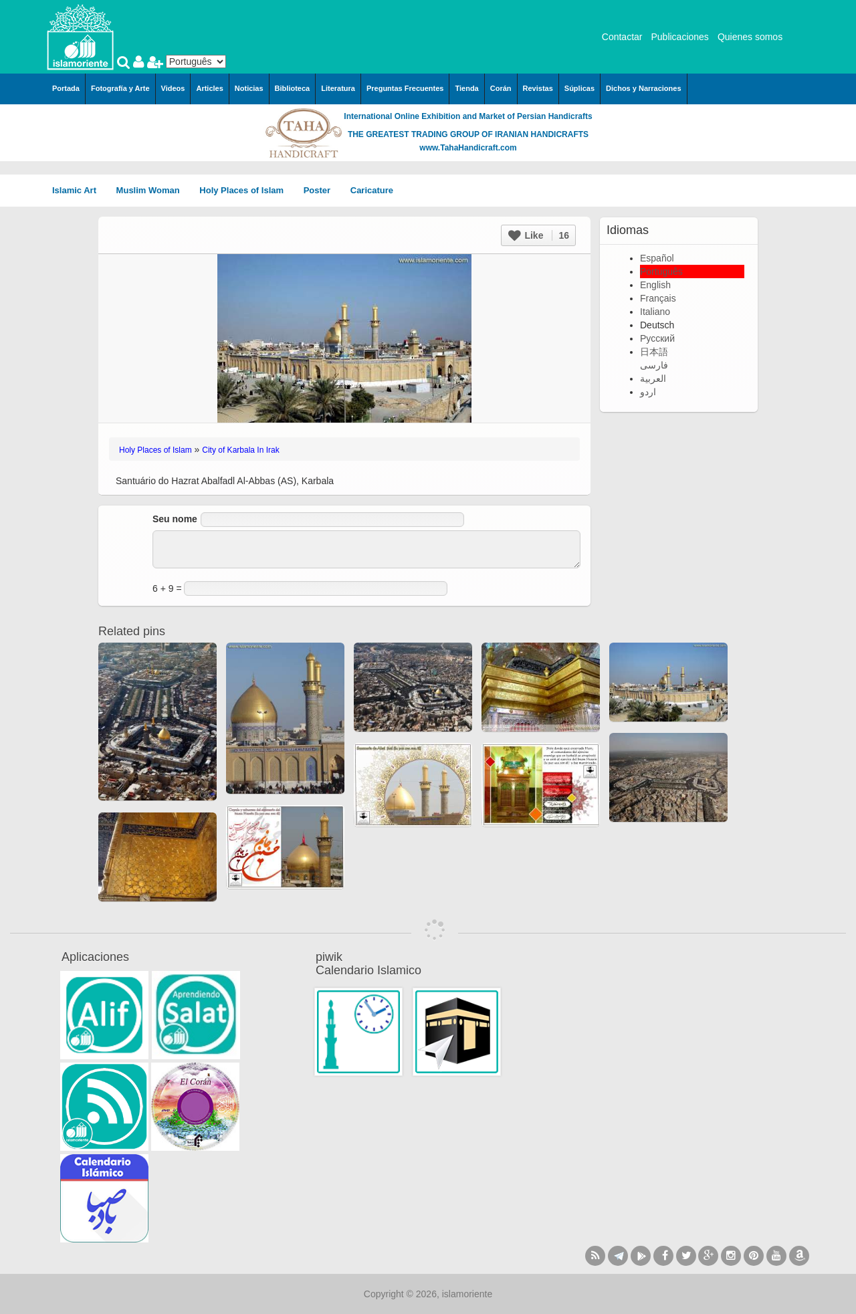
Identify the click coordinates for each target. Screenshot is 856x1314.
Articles (209, 88)
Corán (501, 88)
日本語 (654, 351)
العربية (653, 378)
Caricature (371, 190)
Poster (322, 190)
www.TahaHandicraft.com (467, 147)
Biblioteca (292, 88)
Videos (173, 88)
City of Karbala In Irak (240, 450)
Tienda (466, 88)
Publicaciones (679, 36)
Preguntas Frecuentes (405, 88)
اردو (648, 392)
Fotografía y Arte (120, 88)
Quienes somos (750, 36)
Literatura (338, 88)
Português (661, 271)
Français (658, 298)
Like (538, 235)
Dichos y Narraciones (643, 88)
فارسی (654, 365)
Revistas (538, 88)
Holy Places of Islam (245, 190)
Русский (657, 338)
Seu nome (174, 519)
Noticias (249, 88)
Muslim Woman (152, 190)
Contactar (622, 36)
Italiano (655, 311)
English (655, 285)
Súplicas (579, 88)
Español (657, 258)
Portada (66, 88)
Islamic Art (79, 190)
